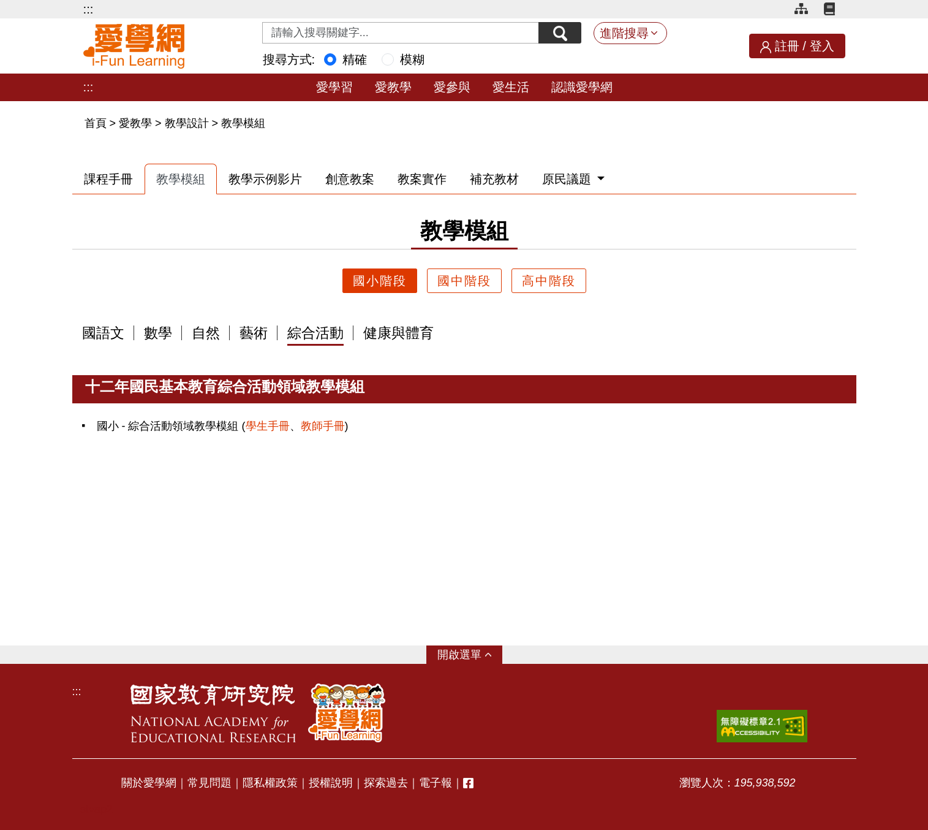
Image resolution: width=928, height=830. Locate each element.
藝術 (254, 333)
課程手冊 (108, 179)
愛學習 (334, 87)
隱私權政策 (270, 783)
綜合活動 (315, 333)
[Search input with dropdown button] (400, 33)
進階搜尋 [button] (624, 33)
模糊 (412, 59)
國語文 (103, 333)
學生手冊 (268, 426)
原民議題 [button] (568, 179)
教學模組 (243, 123)
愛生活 (510, 87)
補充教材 (494, 179)
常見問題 (209, 783)
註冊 (787, 46)
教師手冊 (323, 426)
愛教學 (393, 87)
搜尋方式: (289, 59)
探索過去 (386, 783)
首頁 (97, 123)
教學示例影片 (265, 179)
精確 (354, 59)
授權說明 (331, 783)
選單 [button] (470, 655)
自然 (206, 333)
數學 (158, 333)
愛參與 (452, 87)
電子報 (435, 783)
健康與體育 (398, 333)
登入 (822, 46)
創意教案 (349, 179)
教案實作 (422, 179)
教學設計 (187, 123)
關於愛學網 (148, 783)
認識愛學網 (582, 87)
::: (88, 9)
